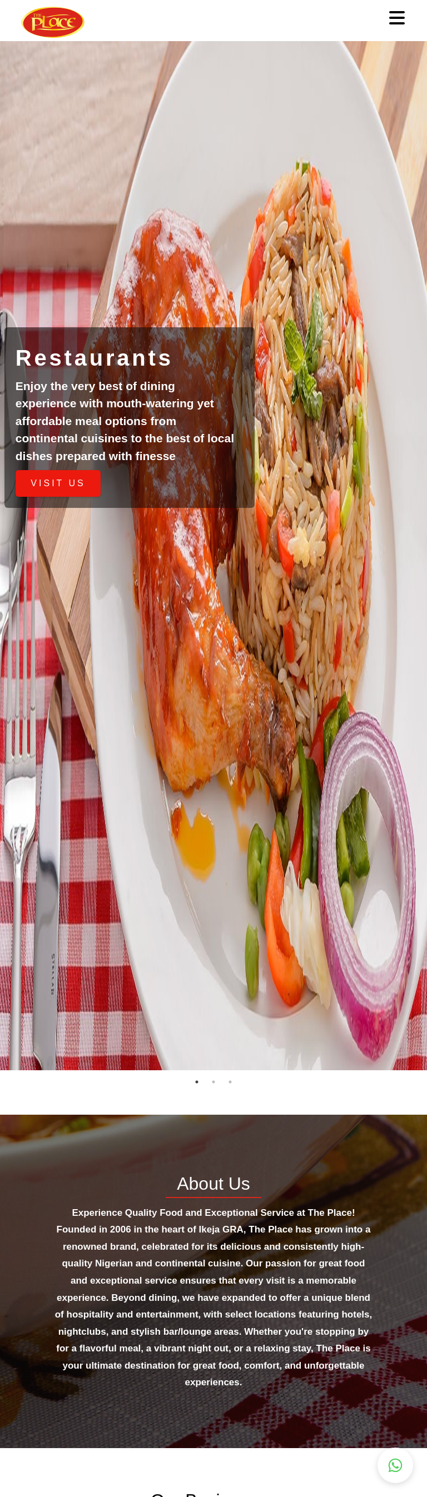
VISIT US (58, 483)
